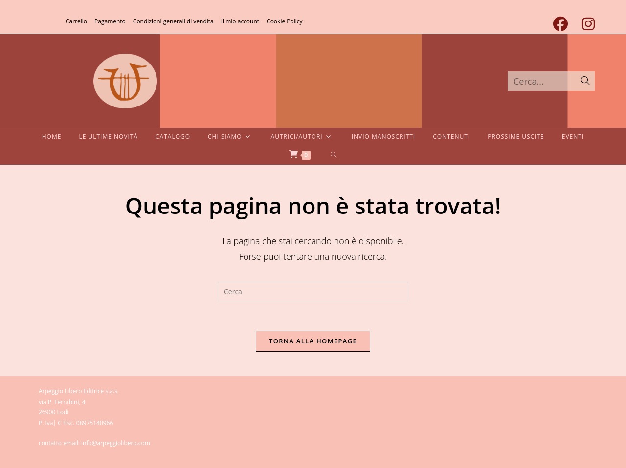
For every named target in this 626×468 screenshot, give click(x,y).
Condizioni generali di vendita (173, 21)
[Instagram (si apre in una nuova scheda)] (585, 24)
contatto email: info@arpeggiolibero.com (94, 443)
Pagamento (110, 21)
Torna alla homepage (313, 341)
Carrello (76, 21)
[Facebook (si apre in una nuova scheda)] (560, 24)
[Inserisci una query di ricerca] (313, 291)
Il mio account (240, 21)
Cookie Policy (284, 21)
